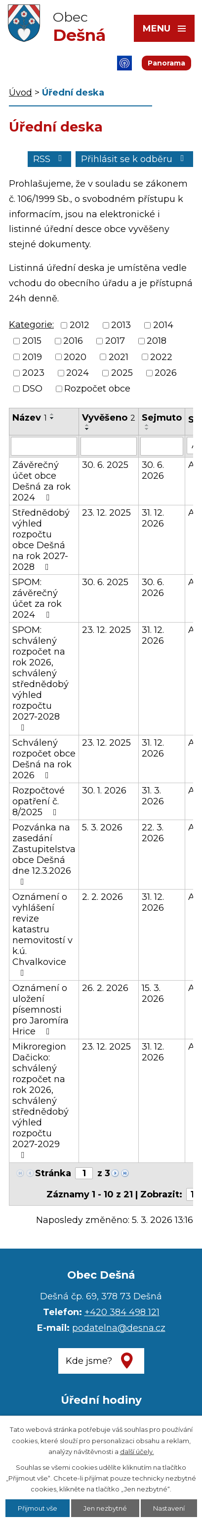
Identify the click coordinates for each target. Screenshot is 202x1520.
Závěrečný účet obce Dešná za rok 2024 (41, 481)
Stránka (53, 1173)
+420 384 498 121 (122, 1312)
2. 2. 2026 (102, 897)
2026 (166, 372)
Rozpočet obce (97, 389)
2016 (73, 341)
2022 (161, 357)
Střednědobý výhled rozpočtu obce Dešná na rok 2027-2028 (41, 539)
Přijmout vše (37, 1508)
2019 (32, 357)
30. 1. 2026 (104, 790)
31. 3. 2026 (153, 796)
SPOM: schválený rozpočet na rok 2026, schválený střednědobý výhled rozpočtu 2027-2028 (40, 678)
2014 (163, 325)
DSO (32, 389)
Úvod (20, 92)
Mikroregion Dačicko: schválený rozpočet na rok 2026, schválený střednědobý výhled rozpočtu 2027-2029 (40, 1100)
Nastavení (169, 1508)
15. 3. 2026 (153, 993)
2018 (156, 341)
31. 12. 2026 (153, 518)
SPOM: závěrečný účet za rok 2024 (37, 598)
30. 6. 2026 (153, 470)
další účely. (137, 1451)
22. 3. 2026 (153, 833)
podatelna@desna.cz (118, 1327)
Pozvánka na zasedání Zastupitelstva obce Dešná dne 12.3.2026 (44, 854)
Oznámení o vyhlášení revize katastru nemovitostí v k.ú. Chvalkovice (42, 934)
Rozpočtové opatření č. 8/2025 (38, 801)
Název (29, 417)
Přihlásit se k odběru (134, 159)
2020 (75, 357)
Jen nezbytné (105, 1508)
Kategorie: (31, 324)
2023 (33, 372)
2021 (118, 357)
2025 (122, 372)
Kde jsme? (89, 1360)
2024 (77, 372)
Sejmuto (162, 417)
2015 (31, 341)
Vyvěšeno (108, 417)
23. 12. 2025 (106, 512)
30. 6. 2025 (105, 465)
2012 (79, 325)
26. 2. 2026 (105, 988)
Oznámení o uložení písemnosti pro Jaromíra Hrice (40, 1010)
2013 (121, 325)
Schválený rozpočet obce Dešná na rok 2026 (44, 759)
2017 (115, 341)
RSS (49, 159)
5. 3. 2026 (102, 827)
